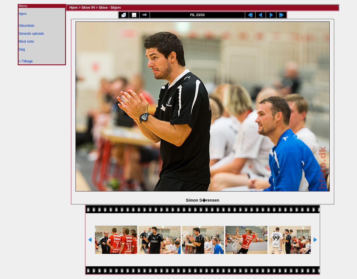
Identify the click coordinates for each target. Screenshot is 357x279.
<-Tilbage (26, 61)
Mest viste (26, 41)
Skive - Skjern (110, 8)
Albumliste (26, 26)
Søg (22, 49)
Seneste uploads (31, 34)
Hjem (22, 14)
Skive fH (88, 8)
